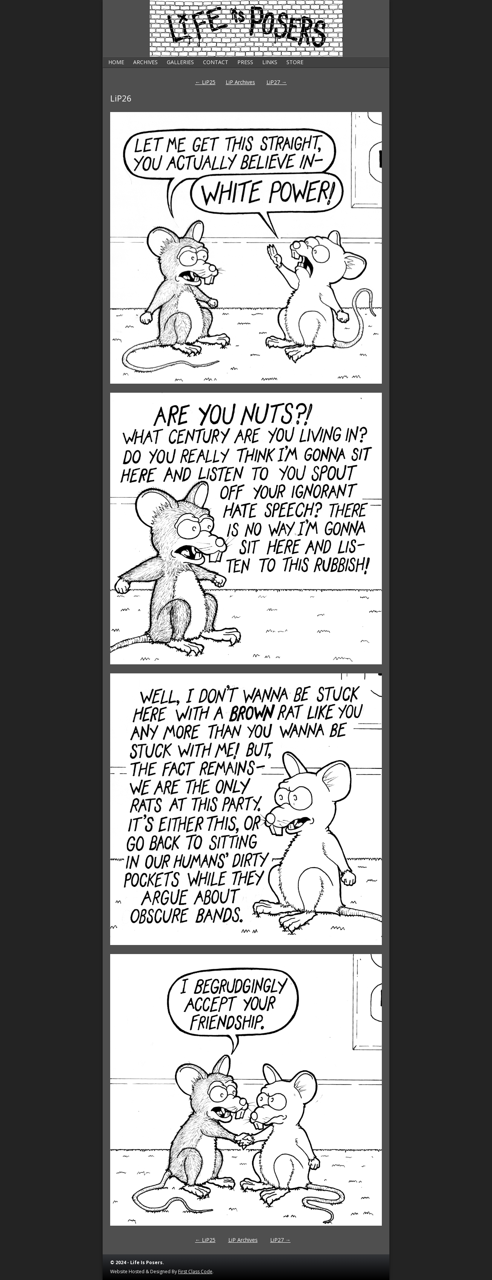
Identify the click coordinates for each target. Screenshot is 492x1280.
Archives (145, 62)
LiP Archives (240, 82)
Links (269, 62)
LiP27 (276, 82)
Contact (215, 62)
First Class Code (195, 1271)
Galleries (180, 62)
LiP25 (205, 82)
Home (116, 62)
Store (294, 62)
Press (245, 62)
